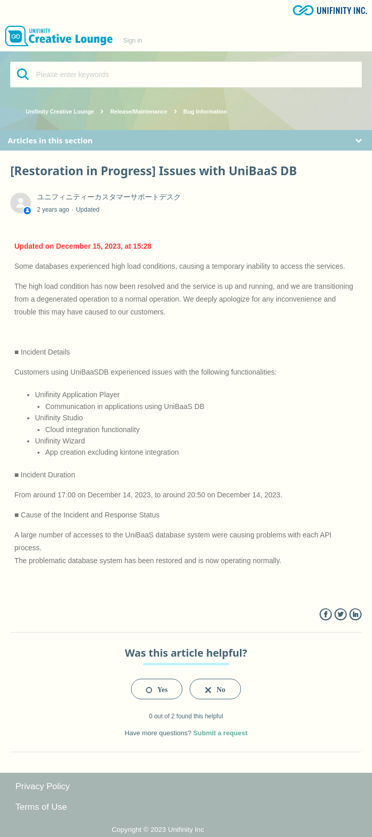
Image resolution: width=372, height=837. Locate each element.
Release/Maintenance (138, 111)
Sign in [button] (132, 40)
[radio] (156, 689)
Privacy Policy (42, 786)
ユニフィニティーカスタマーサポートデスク (109, 197)
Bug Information (205, 111)
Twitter (340, 614)
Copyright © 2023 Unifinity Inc (157, 829)
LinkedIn (355, 614)
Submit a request (220, 733)
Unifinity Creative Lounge (60, 111)
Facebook (325, 614)
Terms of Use (41, 807)
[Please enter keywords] (186, 74)
